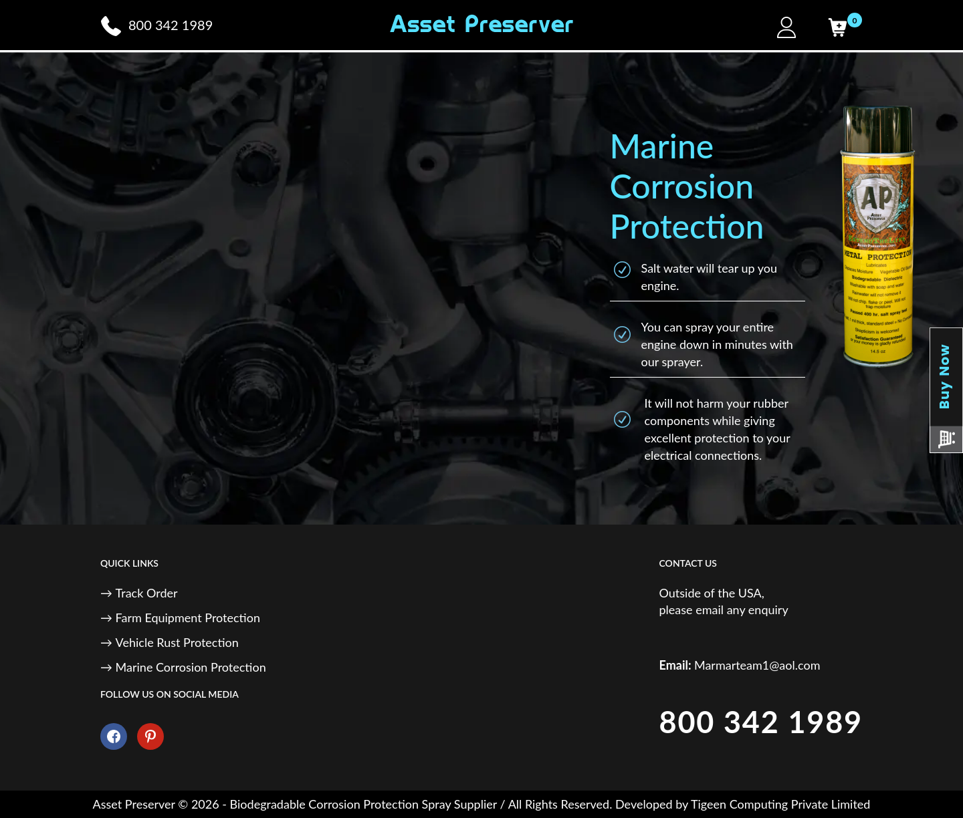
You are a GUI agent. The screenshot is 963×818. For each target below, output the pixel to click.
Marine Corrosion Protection (191, 667)
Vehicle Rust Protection (177, 642)
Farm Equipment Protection (188, 617)
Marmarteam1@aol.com (757, 665)
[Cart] (837, 27)
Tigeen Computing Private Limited (780, 804)
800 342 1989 (761, 722)
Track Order (147, 592)
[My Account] (786, 27)
